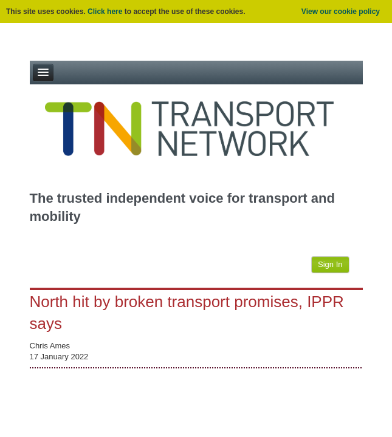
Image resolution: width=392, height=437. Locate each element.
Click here (105, 11)
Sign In (330, 264)
